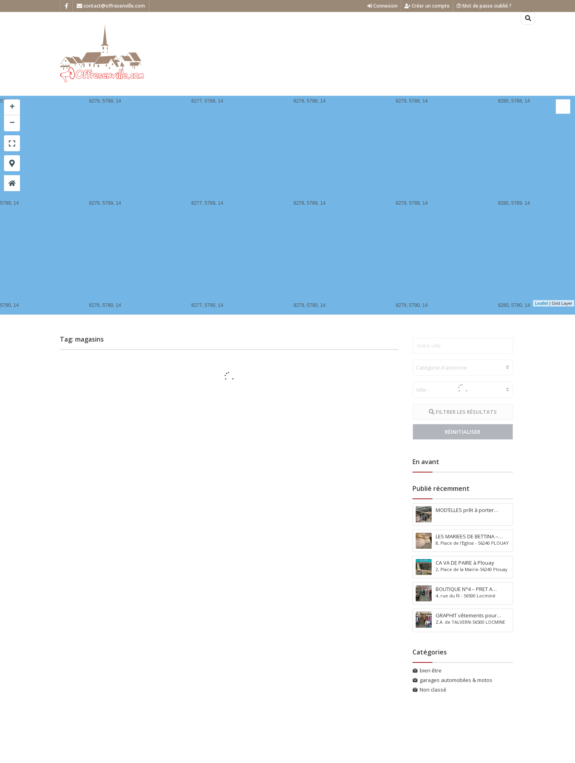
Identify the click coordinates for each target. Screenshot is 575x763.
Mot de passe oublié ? (484, 5)
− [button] (12, 123)
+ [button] (12, 107)
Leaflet (541, 303)
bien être (431, 670)
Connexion (382, 5)
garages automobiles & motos (456, 680)
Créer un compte (427, 5)
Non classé (433, 689)
